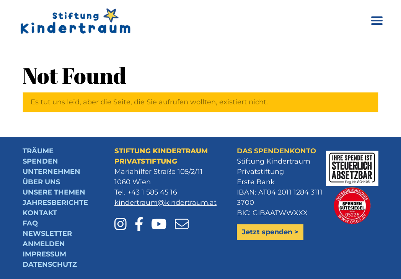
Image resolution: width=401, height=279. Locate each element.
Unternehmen (51, 171)
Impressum (44, 254)
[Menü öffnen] (377, 22)
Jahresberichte (55, 202)
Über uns (41, 182)
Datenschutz (50, 264)
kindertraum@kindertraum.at (165, 202)
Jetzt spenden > (270, 232)
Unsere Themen (54, 192)
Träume (38, 151)
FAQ (30, 223)
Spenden (40, 161)
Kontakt (40, 213)
